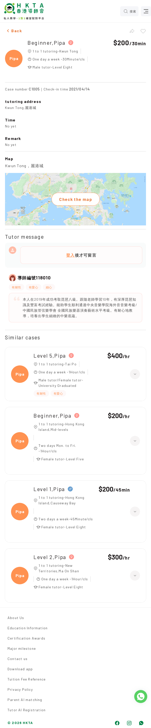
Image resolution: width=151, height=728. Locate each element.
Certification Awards (26, 638)
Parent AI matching (25, 700)
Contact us (18, 659)
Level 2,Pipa (50, 557)
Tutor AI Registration (27, 710)
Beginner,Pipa (47, 42)
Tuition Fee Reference (27, 679)
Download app (20, 669)
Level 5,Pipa (50, 355)
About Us (16, 618)
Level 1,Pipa (49, 489)
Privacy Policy (20, 689)
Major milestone (22, 648)
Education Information (28, 628)
